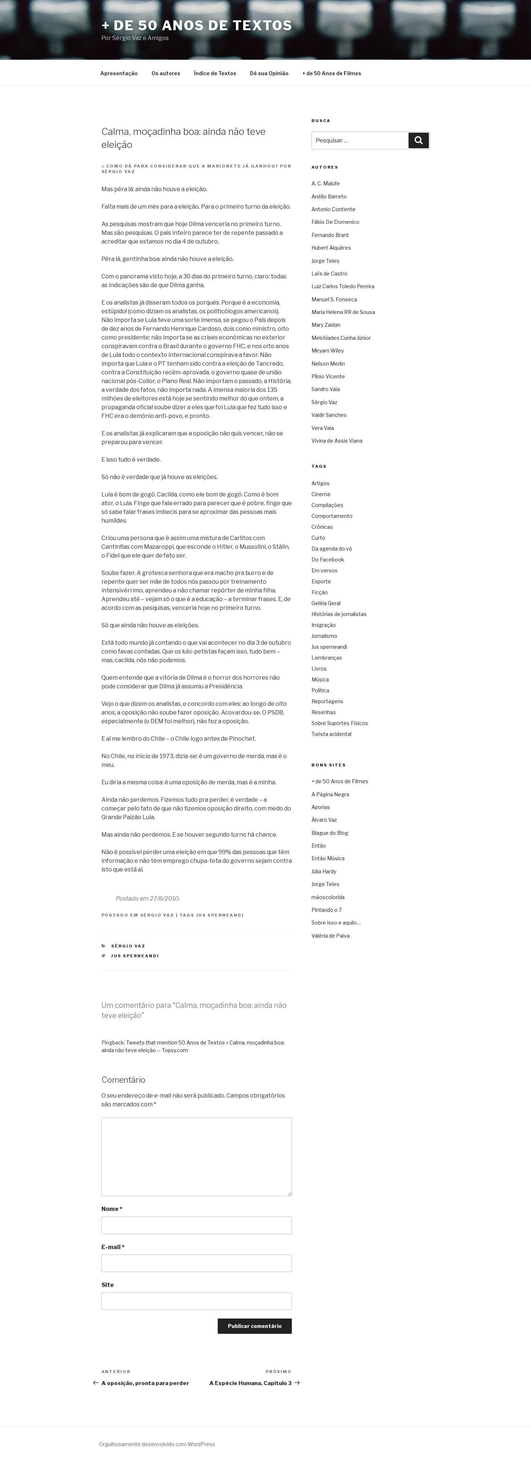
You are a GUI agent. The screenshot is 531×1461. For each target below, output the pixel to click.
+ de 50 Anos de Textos (197, 25)
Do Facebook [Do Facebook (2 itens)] (327, 559)
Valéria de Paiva (330, 936)
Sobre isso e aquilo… (336, 922)
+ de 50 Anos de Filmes (331, 73)
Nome (111, 1209)
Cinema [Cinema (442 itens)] (320, 494)
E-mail (113, 1247)
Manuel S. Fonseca (334, 299)
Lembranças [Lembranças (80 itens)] (326, 658)
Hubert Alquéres (331, 248)
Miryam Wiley (327, 350)
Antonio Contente (333, 209)
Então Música (328, 858)
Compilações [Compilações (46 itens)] (327, 505)
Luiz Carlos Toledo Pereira (342, 286)
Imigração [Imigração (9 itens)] (323, 625)
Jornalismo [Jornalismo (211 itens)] (324, 636)
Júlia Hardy (323, 871)
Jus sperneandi (220, 915)
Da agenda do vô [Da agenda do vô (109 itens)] (331, 549)
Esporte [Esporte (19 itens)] (321, 581)
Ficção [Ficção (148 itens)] (319, 592)
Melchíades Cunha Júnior (341, 338)
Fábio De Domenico (335, 222)
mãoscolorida (328, 897)
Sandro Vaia (325, 389)
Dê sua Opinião (269, 73)
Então (318, 845)
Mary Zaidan (326, 325)
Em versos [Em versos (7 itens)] (324, 570)
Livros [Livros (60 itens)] (319, 668)
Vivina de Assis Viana (336, 441)
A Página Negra (330, 794)
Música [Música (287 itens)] (320, 679)
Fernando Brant (330, 235)
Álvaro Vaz (324, 820)
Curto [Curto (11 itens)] (318, 538)
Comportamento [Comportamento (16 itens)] (332, 516)
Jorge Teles (325, 261)
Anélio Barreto (329, 196)
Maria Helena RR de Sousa (343, 312)
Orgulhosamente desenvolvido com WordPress (157, 1444)
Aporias (320, 807)
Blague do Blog (329, 833)
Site (107, 1284)
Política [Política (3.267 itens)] (320, 690)
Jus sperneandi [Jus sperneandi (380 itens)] (329, 647)
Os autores (166, 73)
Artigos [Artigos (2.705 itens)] (320, 483)
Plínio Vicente (328, 376)
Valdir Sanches (329, 415)
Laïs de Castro (329, 273)
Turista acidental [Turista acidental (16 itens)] (331, 734)
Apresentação (119, 73)
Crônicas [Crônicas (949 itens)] (322, 527)
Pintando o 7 (326, 910)
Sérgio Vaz (157, 915)
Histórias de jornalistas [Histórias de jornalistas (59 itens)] (339, 614)
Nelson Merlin (328, 364)
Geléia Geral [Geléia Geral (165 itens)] (326, 603)
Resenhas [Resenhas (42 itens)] (323, 712)
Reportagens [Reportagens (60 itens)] (327, 701)
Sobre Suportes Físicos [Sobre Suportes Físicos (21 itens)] (339, 723)
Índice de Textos (215, 73)
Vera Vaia (322, 428)
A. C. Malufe (325, 183)
